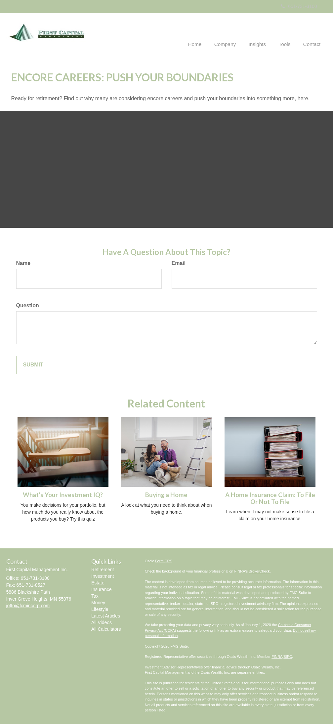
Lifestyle (99, 609)
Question (27, 305)
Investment (102, 575)
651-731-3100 (299, 6)
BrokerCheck (259, 571)
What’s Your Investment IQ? (63, 494)
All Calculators (106, 628)
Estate (97, 582)
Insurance (101, 589)
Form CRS (163, 560)
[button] (231, 34)
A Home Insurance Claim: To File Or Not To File (270, 497)
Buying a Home (166, 494)
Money (98, 602)
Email (179, 263)
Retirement (102, 569)
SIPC (287, 656)
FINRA (276, 656)
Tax (95, 595)
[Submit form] (33, 364)
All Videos (101, 622)
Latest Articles (105, 615)
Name (23, 263)
